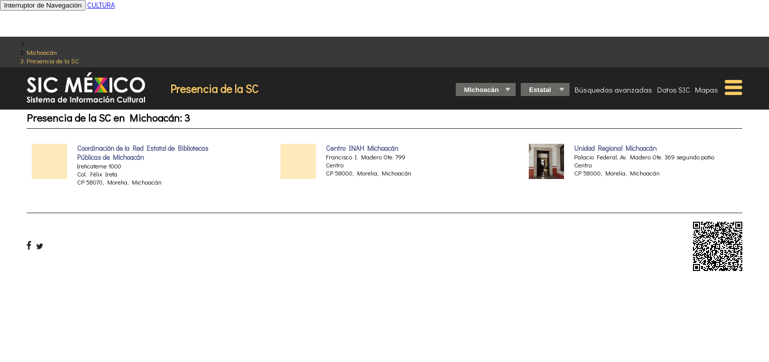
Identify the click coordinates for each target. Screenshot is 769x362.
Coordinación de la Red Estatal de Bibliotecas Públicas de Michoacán (142, 153)
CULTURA (101, 5)
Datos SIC (673, 89)
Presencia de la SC (53, 60)
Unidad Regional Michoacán (615, 148)
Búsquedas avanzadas (613, 89)
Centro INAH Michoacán (362, 148)
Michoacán (42, 52)
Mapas (706, 89)
